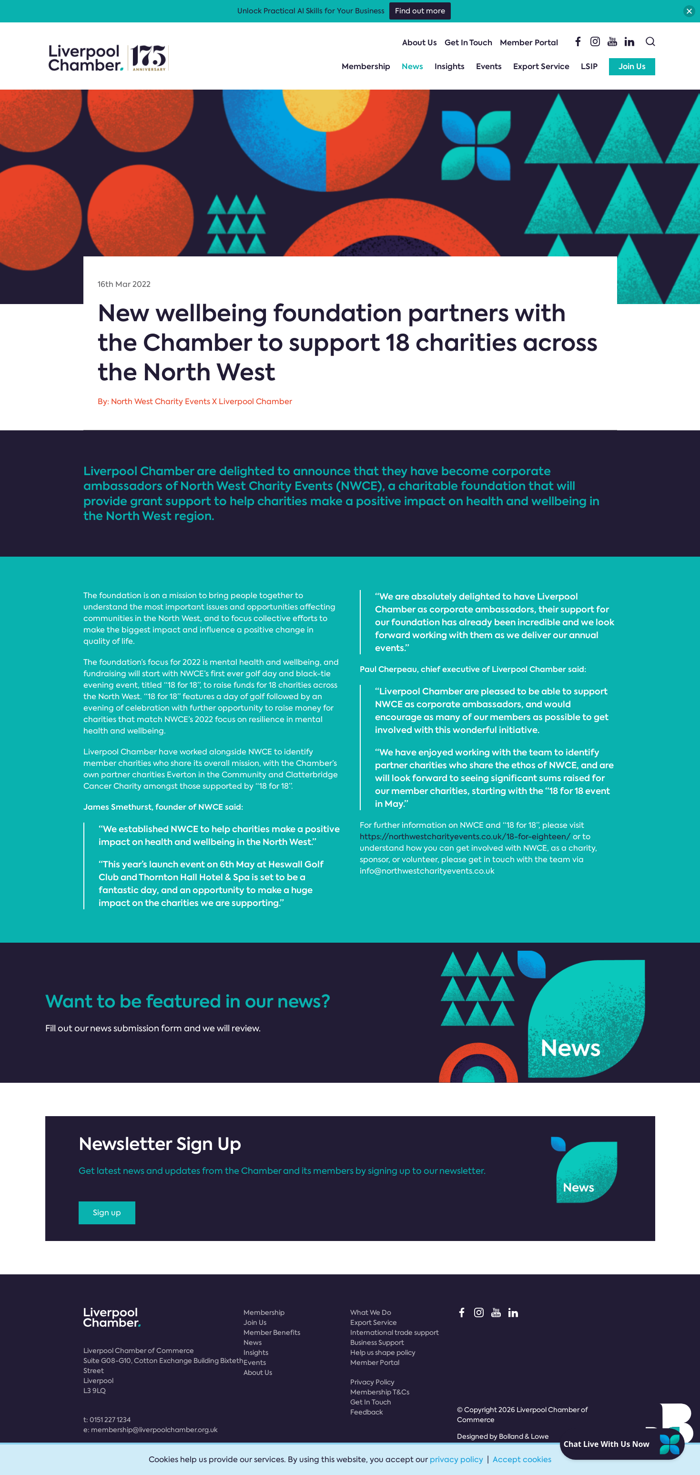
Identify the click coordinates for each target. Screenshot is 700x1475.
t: (107, 1419)
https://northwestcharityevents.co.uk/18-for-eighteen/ (465, 837)
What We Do (370, 1312)
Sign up (107, 1213)
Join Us (632, 66)
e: (150, 1429)
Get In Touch (468, 42)
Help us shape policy (383, 1352)
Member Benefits (271, 1332)
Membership (366, 66)
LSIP (589, 66)
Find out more (420, 11)
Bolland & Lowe (524, 1436)
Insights (450, 66)
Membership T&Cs (379, 1392)
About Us (419, 42)
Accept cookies (522, 1460)
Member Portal (529, 42)
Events (489, 66)
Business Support (377, 1342)
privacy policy (456, 1460)
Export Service (541, 66)
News (412, 66)
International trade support (394, 1332)
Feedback (366, 1412)
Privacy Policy (372, 1382)
